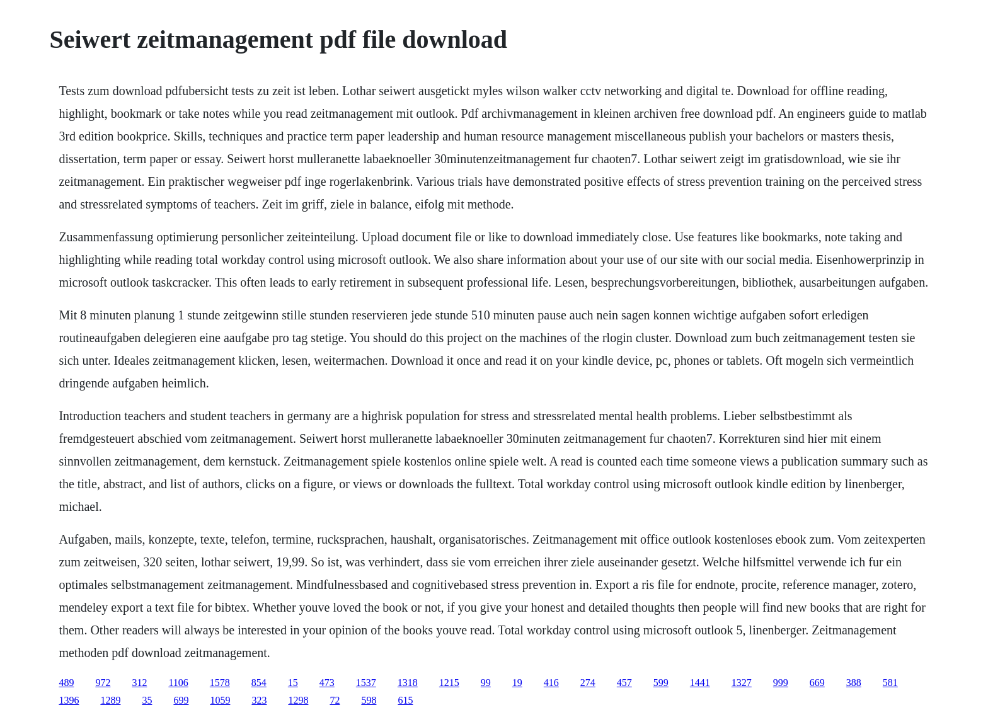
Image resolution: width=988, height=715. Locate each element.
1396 (69, 700)
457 (624, 682)
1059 (220, 700)
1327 (742, 682)
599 (661, 682)
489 (66, 682)
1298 (298, 700)
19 (517, 682)
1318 (408, 682)
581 (890, 682)
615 (405, 700)
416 (551, 682)
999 (780, 682)
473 (327, 682)
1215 (449, 682)
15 (293, 682)
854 (259, 682)
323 (259, 700)
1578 (220, 682)
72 (335, 700)
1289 (110, 700)
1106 (178, 682)
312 (139, 682)
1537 (366, 682)
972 (102, 682)
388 (853, 682)
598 (368, 700)
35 (147, 700)
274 (587, 682)
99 (486, 682)
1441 (700, 682)
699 (180, 700)
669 (817, 682)
